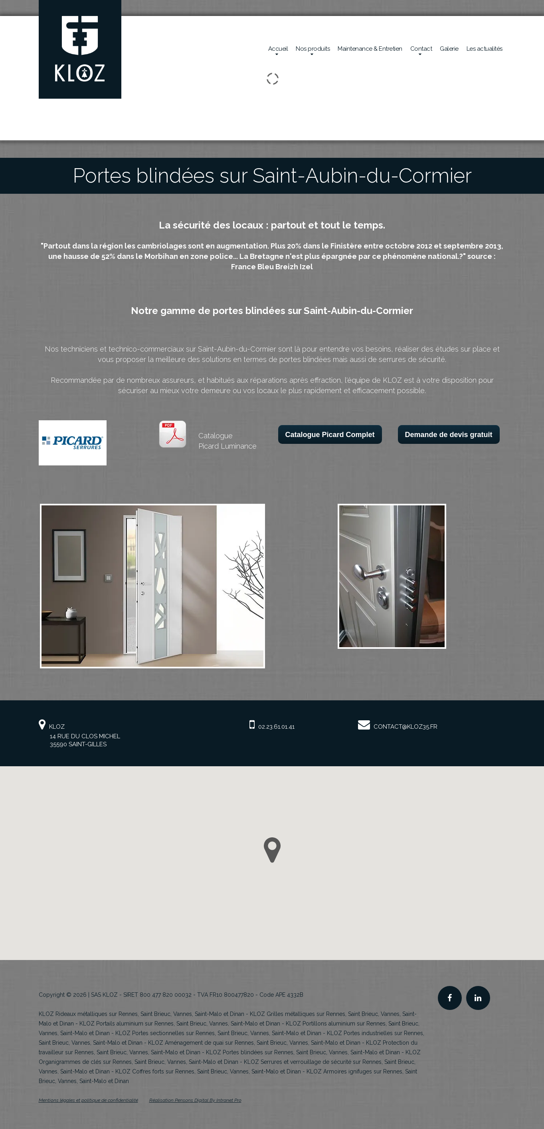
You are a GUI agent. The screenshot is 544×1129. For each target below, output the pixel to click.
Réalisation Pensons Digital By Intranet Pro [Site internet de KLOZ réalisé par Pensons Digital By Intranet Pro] (195, 1100)
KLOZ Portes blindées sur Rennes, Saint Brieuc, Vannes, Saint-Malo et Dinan (303, 1052)
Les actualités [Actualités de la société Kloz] (484, 48)
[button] (272, 850)
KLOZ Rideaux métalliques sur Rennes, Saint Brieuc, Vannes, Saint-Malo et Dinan (141, 1014)
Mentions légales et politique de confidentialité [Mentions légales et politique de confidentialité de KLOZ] (88, 1100)
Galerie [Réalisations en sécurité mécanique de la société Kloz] (449, 48)
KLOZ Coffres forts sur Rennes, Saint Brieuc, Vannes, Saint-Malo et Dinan (208, 1071)
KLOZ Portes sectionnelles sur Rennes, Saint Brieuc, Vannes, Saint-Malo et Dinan (218, 1033)
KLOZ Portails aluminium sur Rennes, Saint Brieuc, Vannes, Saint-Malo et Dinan (179, 1023)
